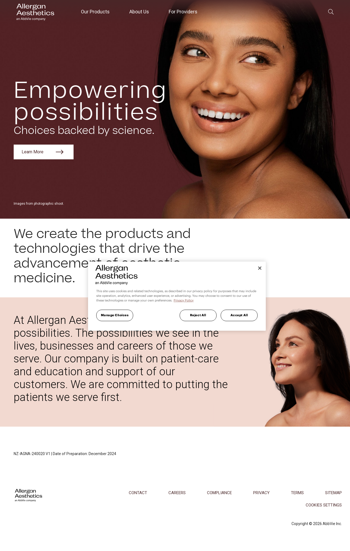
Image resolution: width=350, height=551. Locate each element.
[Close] (260, 268)
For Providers (183, 11)
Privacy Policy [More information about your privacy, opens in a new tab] (184, 300)
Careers (177, 492)
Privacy (261, 492)
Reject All (198, 315)
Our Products (95, 11)
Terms (297, 492)
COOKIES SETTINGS (324, 505)
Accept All (239, 315)
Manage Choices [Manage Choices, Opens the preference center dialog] (115, 315)
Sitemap (333, 492)
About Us (139, 11)
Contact (138, 492)
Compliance (219, 492)
